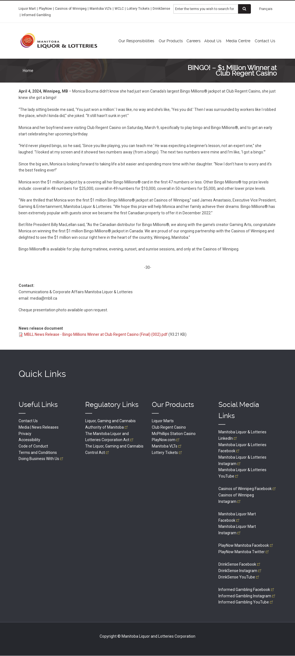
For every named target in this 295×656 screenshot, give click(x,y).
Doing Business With (41, 458)
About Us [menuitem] (212, 41)
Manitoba (167, 446)
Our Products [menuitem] (171, 41)
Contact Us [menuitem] (265, 41)
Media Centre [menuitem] (238, 41)
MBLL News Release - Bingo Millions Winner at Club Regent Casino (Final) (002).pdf (96, 334)
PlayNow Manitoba (246, 545)
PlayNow (45, 9)
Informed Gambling (36, 15)
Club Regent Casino (169, 427)
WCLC (119, 9)
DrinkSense (161, 9)
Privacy (25, 433)
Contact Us (28, 421)
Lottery (167, 452)
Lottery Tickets (138, 9)
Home (28, 70)
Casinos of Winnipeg (71, 9)
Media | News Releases (39, 427)
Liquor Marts (163, 421)
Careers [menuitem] (193, 41)
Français (266, 9)
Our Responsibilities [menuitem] (136, 41)
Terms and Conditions (38, 452)
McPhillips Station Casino (174, 433)
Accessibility (29, 440)
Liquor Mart (27, 9)
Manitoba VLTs (101, 9)
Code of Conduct (33, 446)
